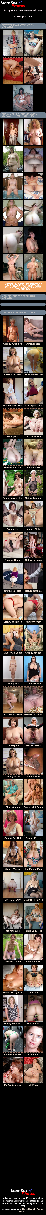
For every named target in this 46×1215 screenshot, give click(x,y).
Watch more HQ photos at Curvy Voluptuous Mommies (23, 286)
